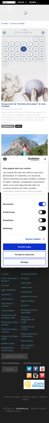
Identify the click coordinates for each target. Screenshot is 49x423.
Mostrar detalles (33, 239)
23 (42, 54)
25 (11, 59)
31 (5, 64)
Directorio (25, 305)
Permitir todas (24, 247)
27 (23, 59)
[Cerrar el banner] (45, 159)
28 (30, 59)
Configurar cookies (30, 397)
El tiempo (25, 278)
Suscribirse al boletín (14, 356)
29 (36, 59)
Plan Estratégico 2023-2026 (27, 346)
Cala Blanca (6, 294)
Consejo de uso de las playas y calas (8, 316)
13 (23, 49)
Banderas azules (8, 343)
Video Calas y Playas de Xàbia (9, 323)
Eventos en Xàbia (17, 23)
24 (5, 59)
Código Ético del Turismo (27, 328)
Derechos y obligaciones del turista (27, 319)
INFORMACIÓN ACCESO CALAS (7, 349)
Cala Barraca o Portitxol (7, 304)
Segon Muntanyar (8, 290)
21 (30, 54)
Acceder (9, 369)
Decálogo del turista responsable (29, 311)
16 (42, 49)
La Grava (4, 274)
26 (18, 59)
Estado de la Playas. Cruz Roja (9, 330)
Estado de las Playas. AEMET (9, 337)
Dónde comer (26, 287)
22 (36, 54)
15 (36, 49)
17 (5, 54)
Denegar (24, 262)
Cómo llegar (26, 283)
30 (42, 59)
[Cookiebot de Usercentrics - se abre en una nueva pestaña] (29, 159)
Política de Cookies (38, 408)
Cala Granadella (7, 310)
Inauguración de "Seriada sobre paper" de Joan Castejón (23, 105)
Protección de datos (12, 397)
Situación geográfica (29, 274)
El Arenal (5, 285)
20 (23, 54)
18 (11, 54)
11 (11, 49)
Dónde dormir (27, 292)
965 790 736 (8, 408)
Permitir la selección (24, 254)
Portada (4, 23)
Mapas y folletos (27, 301)
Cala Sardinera (7, 299)
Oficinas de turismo (29, 296)
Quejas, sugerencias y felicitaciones (29, 335)
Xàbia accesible (27, 341)
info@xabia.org (22, 408)
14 (30, 49)
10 (5, 49)
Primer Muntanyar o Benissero (9, 279)
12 (18, 49)
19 (18, 54)
